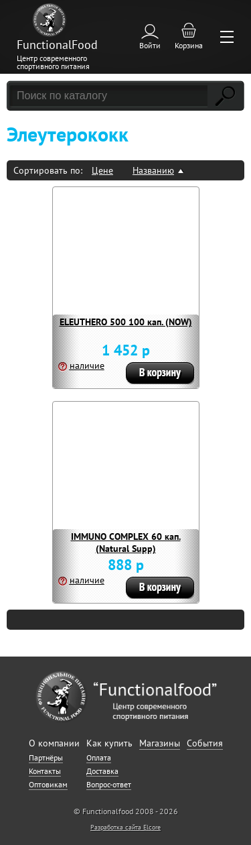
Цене (102, 170)
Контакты (45, 771)
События (205, 743)
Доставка (102, 771)
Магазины (159, 743)
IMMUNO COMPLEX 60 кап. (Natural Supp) (126, 542)
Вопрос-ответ (108, 784)
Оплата (98, 757)
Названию (153, 170)
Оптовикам (48, 784)
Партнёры (46, 757)
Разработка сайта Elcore (125, 827)
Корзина (189, 45)
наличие (87, 365)
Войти (150, 45)
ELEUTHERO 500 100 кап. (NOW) (126, 322)
